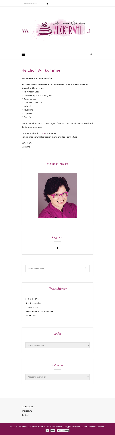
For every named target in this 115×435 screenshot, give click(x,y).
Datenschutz (27, 406)
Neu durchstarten (33, 303)
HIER (43, 133)
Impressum (27, 410)
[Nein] (111, 428)
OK (47, 430)
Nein (53, 430)
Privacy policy (63, 430)
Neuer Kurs (30, 315)
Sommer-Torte (31, 298)
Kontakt (25, 415)
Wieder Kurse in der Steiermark (39, 311)
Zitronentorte (31, 307)
